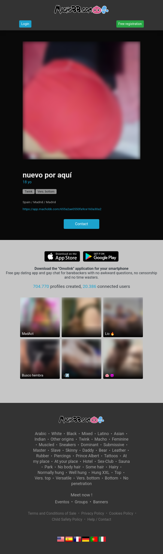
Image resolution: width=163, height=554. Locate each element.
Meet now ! (81, 495)
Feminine (120, 439)
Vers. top (43, 478)
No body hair (69, 467)
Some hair (95, 467)
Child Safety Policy (67, 519)
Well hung (78, 472)
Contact (81, 224)
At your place (66, 461)
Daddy (88, 450)
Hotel (88, 461)
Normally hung (51, 472)
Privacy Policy (92, 513)
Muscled (46, 444)
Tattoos (111, 456)
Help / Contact (99, 519)
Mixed (87, 433)
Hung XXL (101, 472)
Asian (119, 433)
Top (118, 472)
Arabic (40, 433)
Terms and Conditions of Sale (52, 513)
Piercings (62, 456)
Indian (40, 439)
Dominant (89, 444)
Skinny (71, 450)
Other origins (62, 439)
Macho (100, 439)
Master (39, 450)
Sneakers (67, 444)
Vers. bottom (46, 191)
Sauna (124, 461)
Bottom (111, 478)
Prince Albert (87, 456)
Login (25, 24)
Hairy (113, 467)
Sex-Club (106, 461)
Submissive (113, 444)
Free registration (130, 24)
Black (72, 433)
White (56, 433)
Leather (119, 450)
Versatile (63, 478)
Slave (55, 450)
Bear (103, 450)
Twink (29, 191)
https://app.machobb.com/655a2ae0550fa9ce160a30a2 (62, 209)
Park (49, 467)
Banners (100, 502)
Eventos (62, 502)
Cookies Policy (121, 513)
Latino (103, 433)
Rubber (42, 456)
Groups (81, 502)
